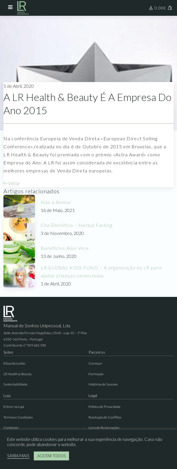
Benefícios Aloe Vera (64, 248)
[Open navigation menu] (10, 7)
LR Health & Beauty (17, 374)
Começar (95, 363)
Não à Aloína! (56, 202)
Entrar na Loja (13, 406)
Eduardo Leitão (14, 363)
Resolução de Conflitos (104, 417)
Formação (95, 374)
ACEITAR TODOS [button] (51, 456)
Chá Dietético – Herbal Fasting (76, 225)
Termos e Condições (18, 417)
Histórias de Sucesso (103, 384)
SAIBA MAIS (18, 455)
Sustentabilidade (15, 384)
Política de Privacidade (104, 406)
